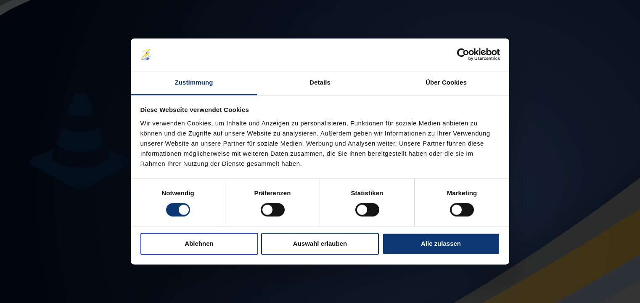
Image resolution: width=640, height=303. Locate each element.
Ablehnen (199, 243)
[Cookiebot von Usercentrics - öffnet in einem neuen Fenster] (463, 54)
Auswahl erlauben (320, 243)
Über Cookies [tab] (446, 82)
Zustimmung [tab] (194, 82)
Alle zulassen (441, 243)
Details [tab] (320, 82)
